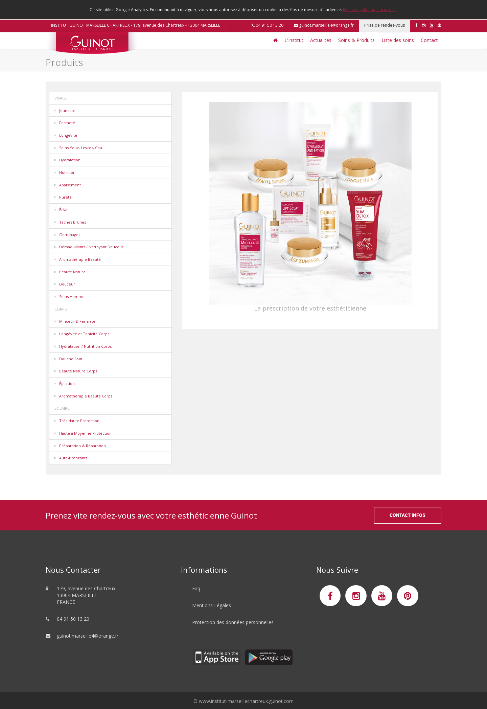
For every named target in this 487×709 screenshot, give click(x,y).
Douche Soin (70, 358)
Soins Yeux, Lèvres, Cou (80, 147)
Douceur (67, 284)
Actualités (320, 40)
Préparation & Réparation (82, 445)
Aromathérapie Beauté (80, 259)
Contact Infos (407, 515)
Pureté (65, 197)
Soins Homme (72, 296)
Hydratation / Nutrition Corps (85, 346)
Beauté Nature (72, 271)
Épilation (67, 383)
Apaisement (70, 184)
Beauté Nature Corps (78, 370)
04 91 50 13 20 (267, 25)
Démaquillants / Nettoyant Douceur (91, 246)
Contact (429, 40)
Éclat (63, 209)
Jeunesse (67, 110)
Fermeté (67, 122)
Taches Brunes (72, 222)
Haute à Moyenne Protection (85, 433)
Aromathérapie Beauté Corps (85, 395)
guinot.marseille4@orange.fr (324, 25)
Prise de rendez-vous (384, 25)
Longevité (68, 135)
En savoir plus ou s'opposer (369, 10)
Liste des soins (397, 40)
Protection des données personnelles (233, 622)
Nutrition (67, 172)
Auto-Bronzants (73, 457)
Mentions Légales (211, 605)
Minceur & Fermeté (77, 321)
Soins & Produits (356, 40)
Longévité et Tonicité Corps (84, 333)
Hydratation (69, 159)
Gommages (69, 234)
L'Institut (293, 40)
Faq (196, 588)
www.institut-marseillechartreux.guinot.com (246, 701)
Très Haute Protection (79, 420)
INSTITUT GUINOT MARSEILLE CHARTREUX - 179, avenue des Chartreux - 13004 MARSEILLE (135, 25)
